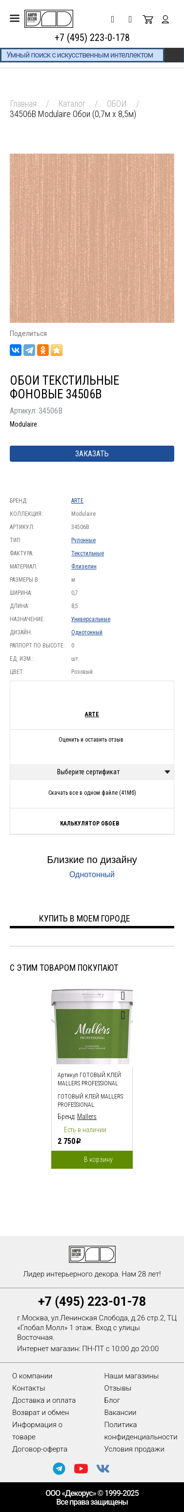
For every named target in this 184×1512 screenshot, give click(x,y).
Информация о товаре (37, 1430)
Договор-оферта (39, 1449)
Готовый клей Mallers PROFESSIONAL (90, 1100)
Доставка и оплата (44, 1400)
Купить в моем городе (84, 918)
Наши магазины (131, 1376)
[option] (92, 1075)
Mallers (87, 1116)
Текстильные (87, 553)
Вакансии (120, 1412)
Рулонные (83, 540)
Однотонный (86, 632)
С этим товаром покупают (64, 967)
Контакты (28, 1388)
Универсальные (90, 619)
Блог (112, 1400)
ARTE (77, 500)
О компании (32, 1376)
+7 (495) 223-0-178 (92, 37)
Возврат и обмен (40, 1412)
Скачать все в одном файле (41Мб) (92, 792)
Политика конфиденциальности (141, 1430)
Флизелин (84, 566)
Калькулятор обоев (89, 823)
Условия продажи (134, 1449)
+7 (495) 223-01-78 (92, 1302)
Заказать (92, 453)
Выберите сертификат (88, 772)
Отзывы (118, 1388)
